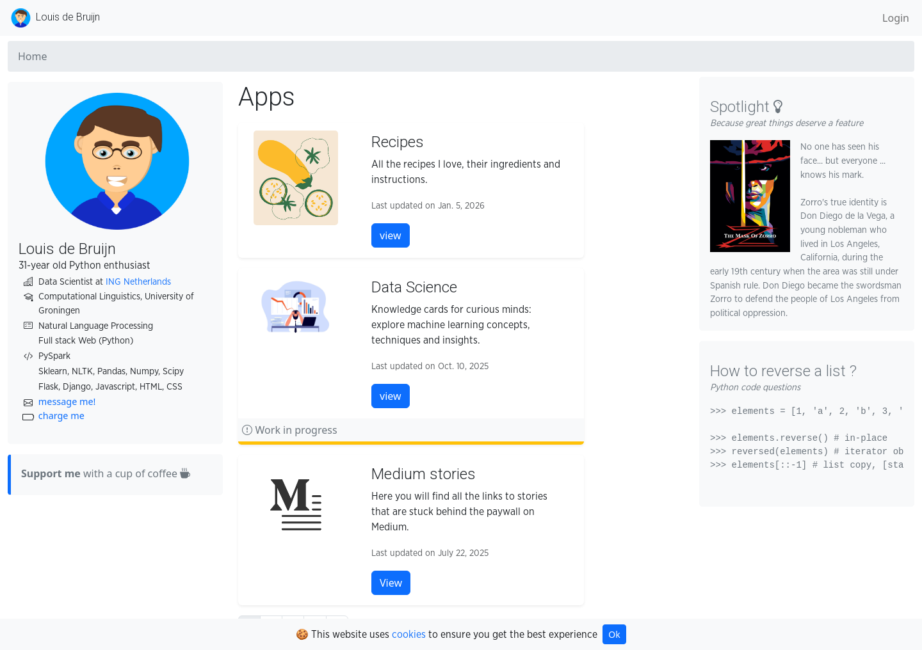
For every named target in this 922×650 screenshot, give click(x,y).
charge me (61, 415)
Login (895, 18)
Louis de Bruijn (54, 18)
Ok (614, 634)
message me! (67, 401)
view (390, 235)
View (391, 583)
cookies (409, 635)
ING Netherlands (138, 282)
